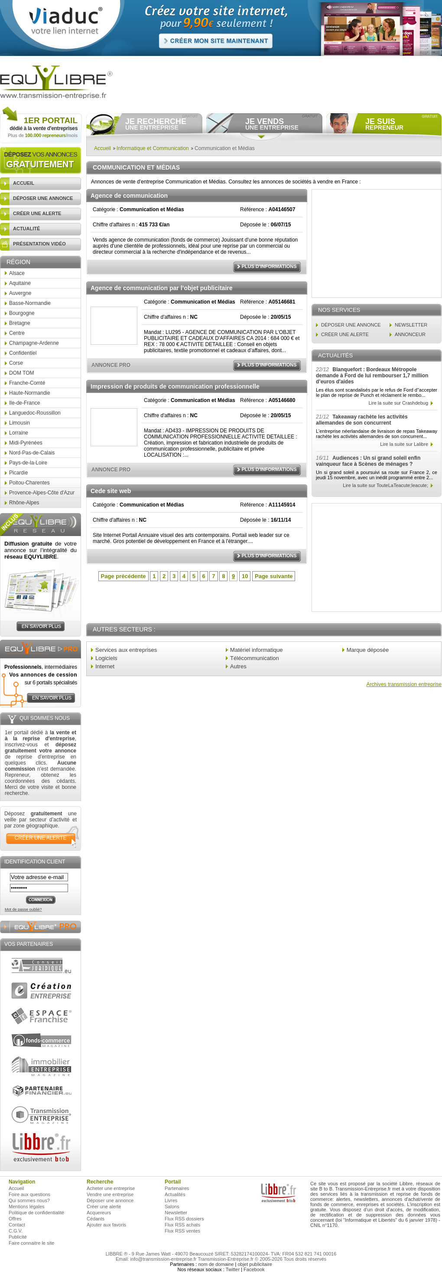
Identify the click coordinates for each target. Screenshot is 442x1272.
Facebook (254, 1269)
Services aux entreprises (126, 650)
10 (245, 576)
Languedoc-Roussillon (35, 413)
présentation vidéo (39, 243)
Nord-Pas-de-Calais (32, 453)
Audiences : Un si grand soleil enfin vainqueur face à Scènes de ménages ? (368, 461)
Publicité (18, 1236)
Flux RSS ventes (182, 1230)
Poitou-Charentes (29, 483)
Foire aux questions (29, 1194)
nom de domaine (216, 1264)
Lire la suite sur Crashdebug (398, 402)
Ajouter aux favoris (106, 1224)
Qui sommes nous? (29, 1200)
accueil (23, 183)
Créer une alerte (104, 1206)
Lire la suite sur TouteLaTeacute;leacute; (385, 485)
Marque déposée (368, 650)
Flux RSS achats (182, 1224)
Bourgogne (22, 313)
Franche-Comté (27, 383)
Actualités (175, 1194)
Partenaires (177, 1188)
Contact (17, 1224)
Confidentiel (22, 353)
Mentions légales (27, 1206)
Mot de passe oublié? (23, 909)
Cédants (95, 1218)
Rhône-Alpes (24, 503)
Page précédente (123, 576)
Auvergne (20, 293)
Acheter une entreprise (111, 1188)
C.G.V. (16, 1230)
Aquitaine (20, 283)
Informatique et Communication (153, 148)
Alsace (17, 273)
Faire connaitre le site (31, 1243)
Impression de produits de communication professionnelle (175, 386)
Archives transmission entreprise (404, 684)
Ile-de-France (24, 403)
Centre (17, 333)
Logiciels (106, 658)
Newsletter (176, 1212)
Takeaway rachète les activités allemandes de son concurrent (362, 420)
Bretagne (19, 323)
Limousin (19, 423)
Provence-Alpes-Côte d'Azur (42, 493)
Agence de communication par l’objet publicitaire (162, 287)
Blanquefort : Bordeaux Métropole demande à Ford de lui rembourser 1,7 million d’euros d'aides (372, 375)
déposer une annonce (43, 198)
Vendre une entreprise (110, 1194)
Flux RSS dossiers (184, 1218)
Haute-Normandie (29, 393)
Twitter (233, 1269)
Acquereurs (99, 1212)
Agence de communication (129, 195)
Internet (104, 666)
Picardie (18, 473)
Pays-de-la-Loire (28, 463)
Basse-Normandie (30, 303)
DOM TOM (21, 373)
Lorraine (18, 433)
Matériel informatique (256, 650)
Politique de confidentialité (36, 1212)
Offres (15, 1218)
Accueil (102, 148)
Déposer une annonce (110, 1200)
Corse (16, 363)
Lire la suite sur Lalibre (404, 444)
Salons (172, 1206)
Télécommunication (254, 658)
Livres (171, 1200)
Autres (238, 666)
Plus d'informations (268, 266)
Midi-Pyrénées (25, 443)
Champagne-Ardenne (34, 343)
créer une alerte (37, 213)
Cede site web (111, 490)
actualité (26, 228)
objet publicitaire (254, 1264)
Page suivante (273, 576)
